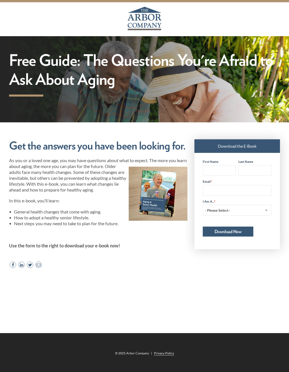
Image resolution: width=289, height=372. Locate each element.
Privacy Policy (164, 353)
